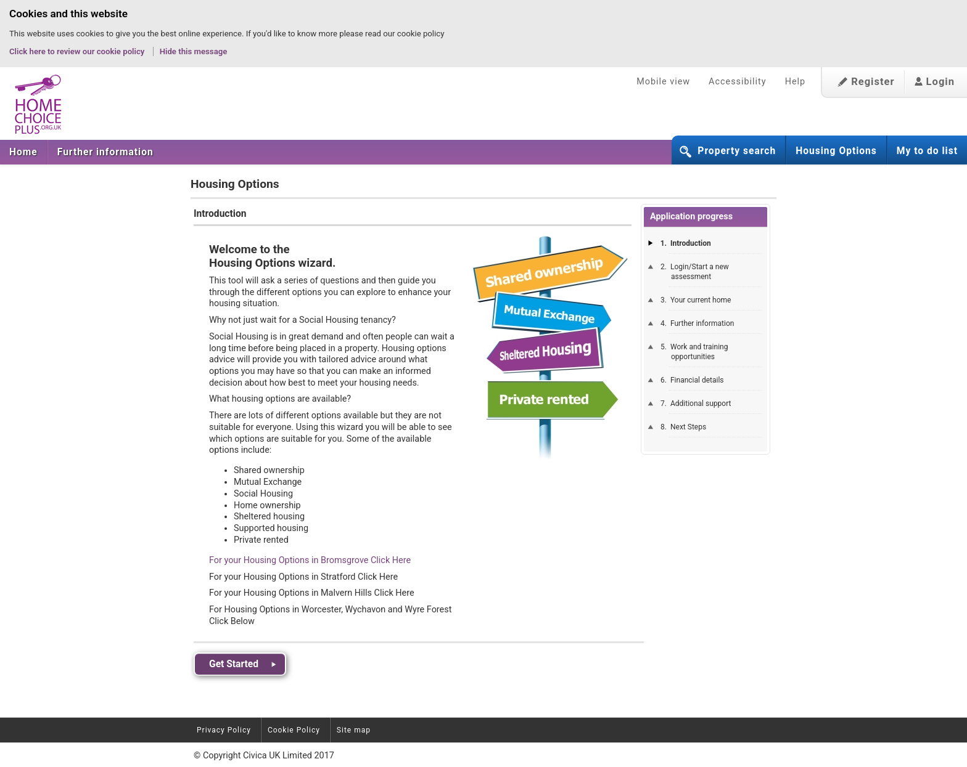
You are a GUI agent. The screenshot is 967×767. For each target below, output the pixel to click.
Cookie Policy (294, 730)
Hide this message (194, 51)
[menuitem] (23, 152)
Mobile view (663, 81)
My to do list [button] (927, 150)
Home (23, 152)
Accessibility (738, 81)
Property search (736, 150)
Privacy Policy (224, 730)
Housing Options (836, 150)
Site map (354, 730)
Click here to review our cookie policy (78, 51)
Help (795, 81)
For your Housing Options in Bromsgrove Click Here (310, 560)
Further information (105, 152)
